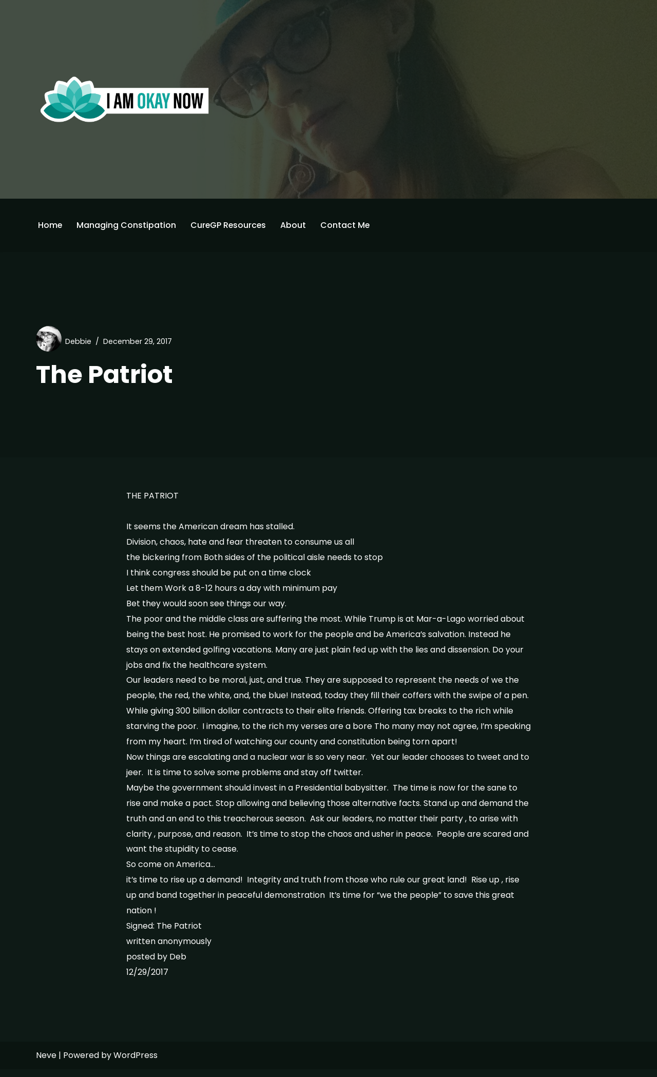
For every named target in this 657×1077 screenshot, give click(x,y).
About (295, 225)
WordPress (135, 1063)
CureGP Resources (229, 225)
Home (50, 225)
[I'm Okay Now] (125, 99)
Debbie (78, 341)
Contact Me (347, 225)
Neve (46, 1063)
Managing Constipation (127, 225)
